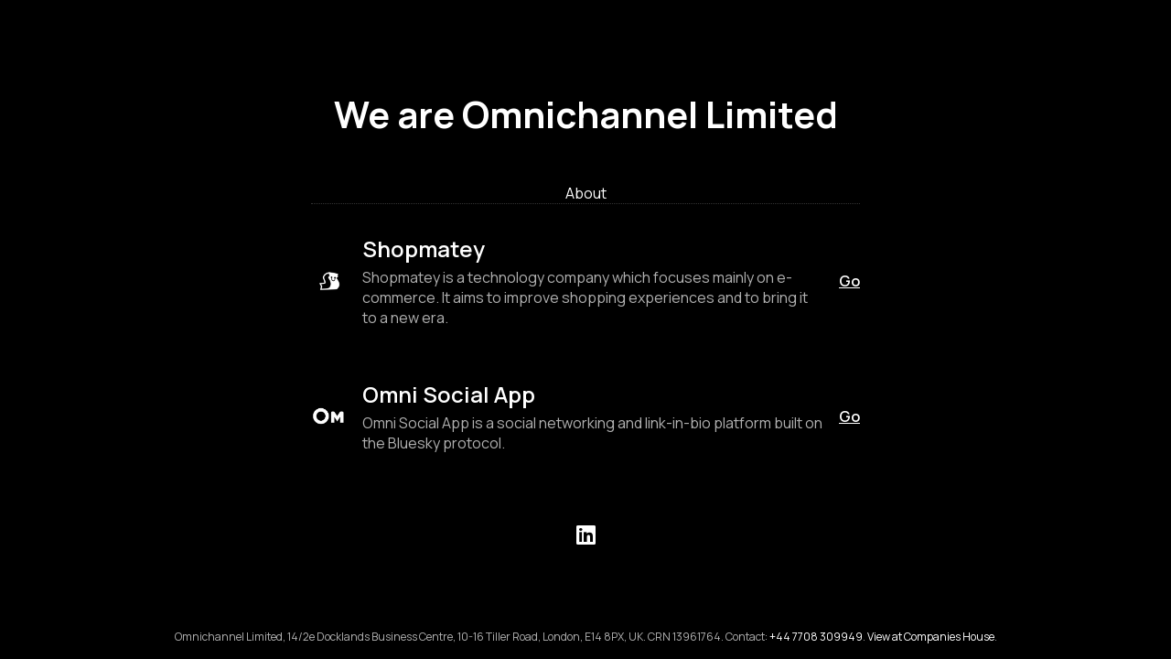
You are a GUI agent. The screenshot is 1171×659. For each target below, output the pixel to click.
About (586, 193)
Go (849, 281)
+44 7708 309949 (816, 636)
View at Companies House (930, 636)
